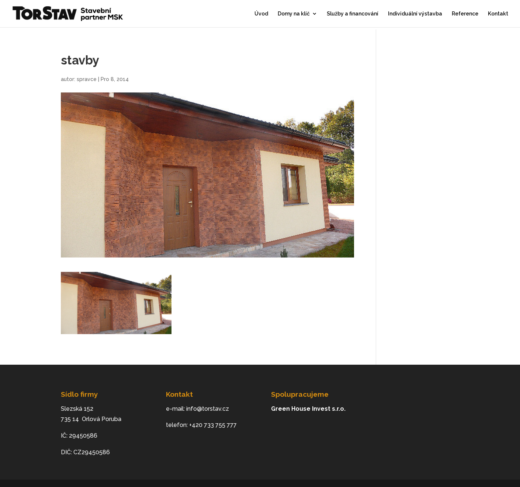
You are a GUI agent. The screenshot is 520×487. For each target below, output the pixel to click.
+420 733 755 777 (213, 424)
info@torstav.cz (207, 408)
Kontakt (498, 14)
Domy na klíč (294, 14)
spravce (87, 79)
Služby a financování (352, 14)
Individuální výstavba (415, 14)
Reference (465, 14)
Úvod (261, 14)
